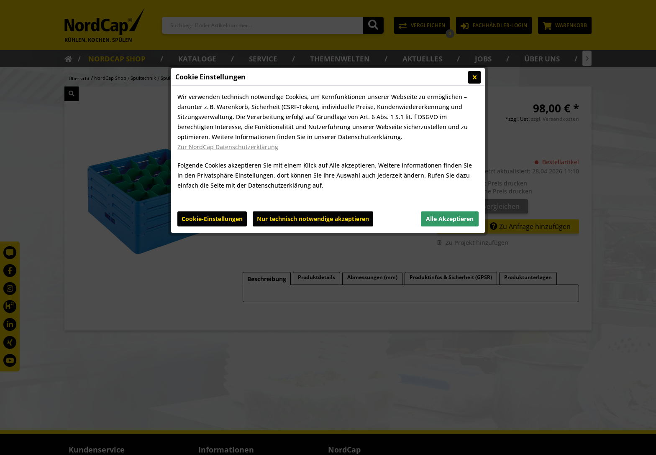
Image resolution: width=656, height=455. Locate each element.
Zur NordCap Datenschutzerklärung (227, 147)
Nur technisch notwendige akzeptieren (313, 219)
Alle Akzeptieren (450, 219)
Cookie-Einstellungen (212, 219)
